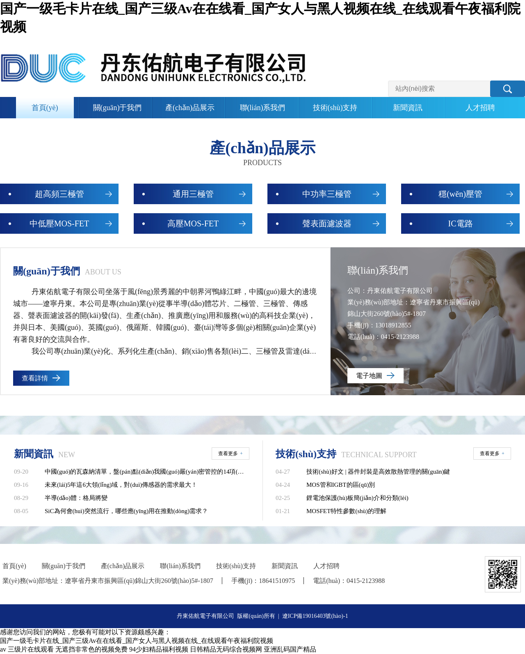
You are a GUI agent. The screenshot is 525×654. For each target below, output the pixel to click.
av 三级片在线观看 (27, 649)
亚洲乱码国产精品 (290, 649)
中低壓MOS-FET (59, 223)
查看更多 (230, 453)
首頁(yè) (45, 108)
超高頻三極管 (59, 193)
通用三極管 (193, 193)
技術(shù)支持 (335, 108)
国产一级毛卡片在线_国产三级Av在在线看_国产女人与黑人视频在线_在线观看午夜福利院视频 (136, 640)
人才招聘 (480, 108)
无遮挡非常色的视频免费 (91, 649)
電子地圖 (369, 375)
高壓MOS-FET (193, 223)
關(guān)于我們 (117, 108)
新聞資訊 (407, 108)
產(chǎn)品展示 (190, 108)
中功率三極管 (327, 193)
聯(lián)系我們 (262, 108)
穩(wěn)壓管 (460, 193)
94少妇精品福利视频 (158, 649)
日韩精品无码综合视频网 (226, 649)
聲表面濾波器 (327, 223)
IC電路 (460, 223)
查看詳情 (35, 378)
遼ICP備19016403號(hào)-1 (315, 616)
